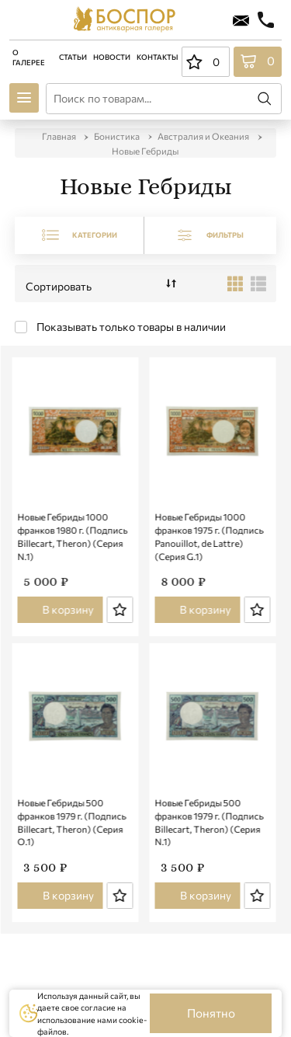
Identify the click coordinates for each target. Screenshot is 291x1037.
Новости (111, 56)
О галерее (28, 57)
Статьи (73, 56)
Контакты (157, 56)
